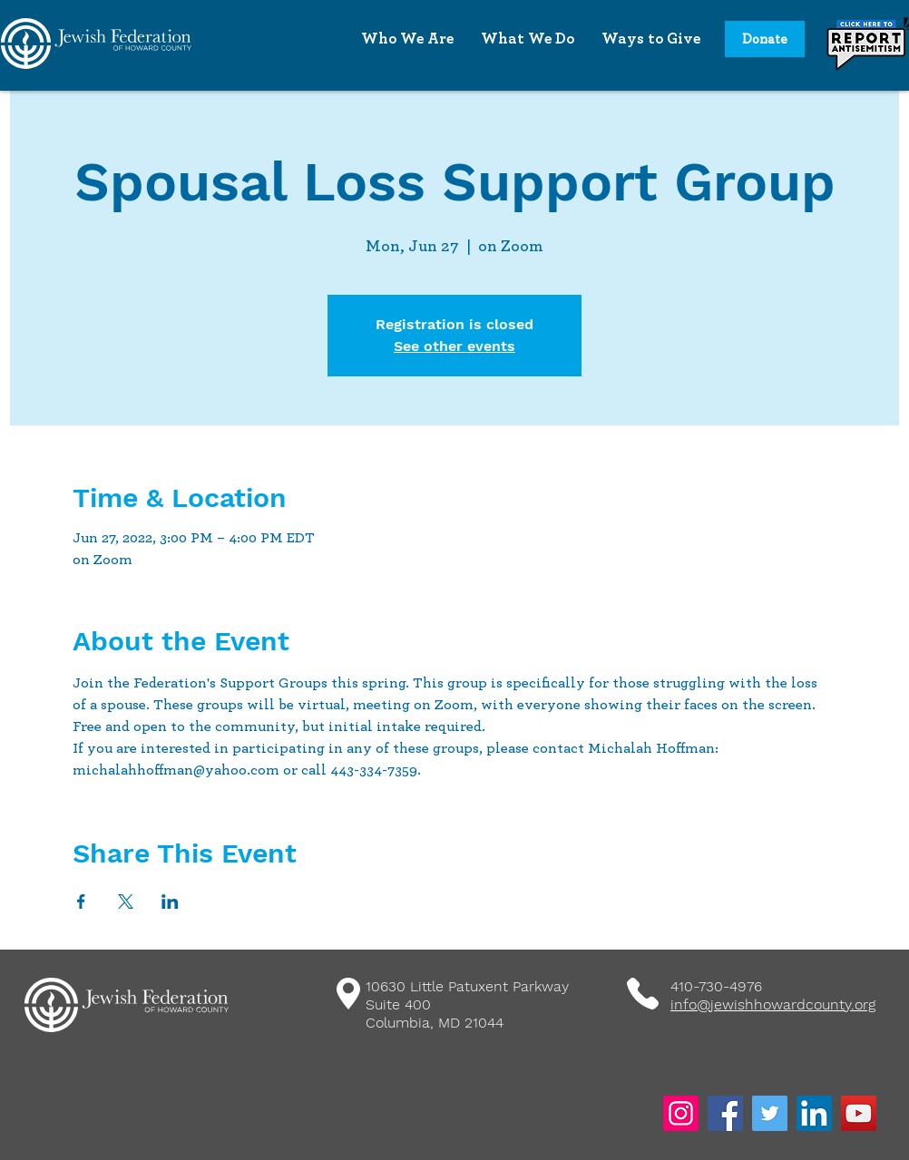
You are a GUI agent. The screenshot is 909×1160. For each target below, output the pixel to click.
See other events (454, 346)
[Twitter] (769, 1113)
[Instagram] (681, 1113)
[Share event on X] (125, 901)
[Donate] (765, 39)
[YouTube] (858, 1113)
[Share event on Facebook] (81, 901)
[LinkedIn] (814, 1113)
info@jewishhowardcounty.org (772, 1004)
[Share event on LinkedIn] (170, 901)
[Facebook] (725, 1113)
